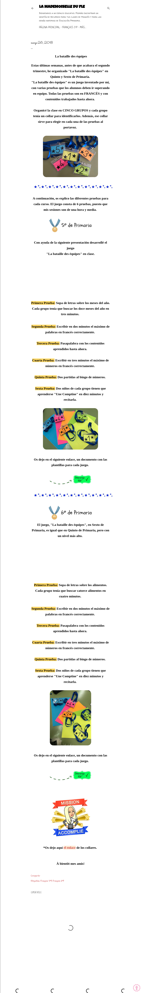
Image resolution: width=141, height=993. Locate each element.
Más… (83, 27)
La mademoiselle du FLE (62, 7)
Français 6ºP (58, 880)
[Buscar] (108, 7)
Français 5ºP (70, 27)
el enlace (70, 847)
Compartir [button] (35, 875)
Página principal (49, 27)
